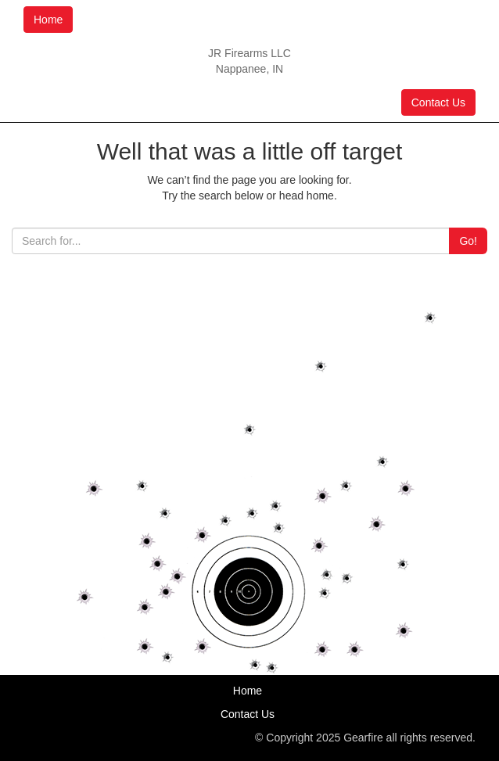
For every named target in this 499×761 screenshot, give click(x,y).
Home (48, 19)
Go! (468, 241)
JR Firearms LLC (249, 53)
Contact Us (438, 102)
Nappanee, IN (249, 69)
